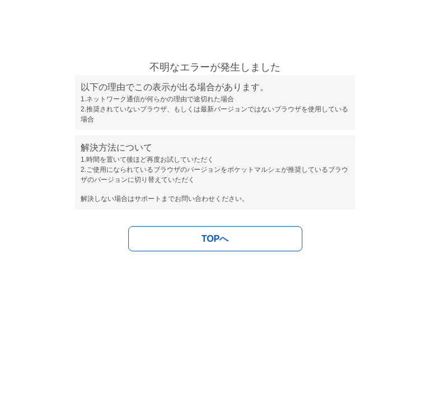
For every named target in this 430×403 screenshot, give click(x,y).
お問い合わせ (195, 199)
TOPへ (215, 238)
